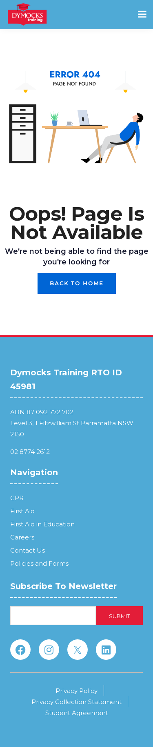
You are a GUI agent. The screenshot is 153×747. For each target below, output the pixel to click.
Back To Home (77, 283)
